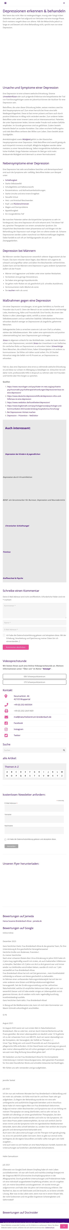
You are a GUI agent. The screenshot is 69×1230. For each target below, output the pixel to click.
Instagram (18, 729)
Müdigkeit (26, 139)
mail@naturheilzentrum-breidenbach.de (32, 716)
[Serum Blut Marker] (34, 490)
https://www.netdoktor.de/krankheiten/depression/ (28, 402)
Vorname (8, 814)
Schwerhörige (57, 346)
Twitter (17, 735)
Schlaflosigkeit (11, 180)
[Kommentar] (34, 610)
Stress (5, 340)
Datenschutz (49, 1228)
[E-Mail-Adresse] (34, 629)
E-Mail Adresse (11, 803)
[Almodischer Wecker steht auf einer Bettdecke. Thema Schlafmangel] (35, 515)
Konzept (46, 669)
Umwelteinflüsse (10, 96)
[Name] (34, 622)
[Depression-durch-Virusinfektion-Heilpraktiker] (34, 467)
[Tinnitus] (34, 541)
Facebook (18, 722)
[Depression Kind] (35, 444)
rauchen (11, 290)
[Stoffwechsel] (34, 568)
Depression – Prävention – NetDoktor (22, 415)
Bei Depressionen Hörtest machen (21, 412)
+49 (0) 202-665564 (23, 704)
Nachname (9, 826)
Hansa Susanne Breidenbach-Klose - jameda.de (22, 921)
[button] (5, 3)
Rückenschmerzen (21, 204)
